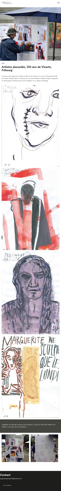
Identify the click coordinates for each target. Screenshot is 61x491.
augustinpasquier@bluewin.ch (11, 478)
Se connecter (7, 485)
